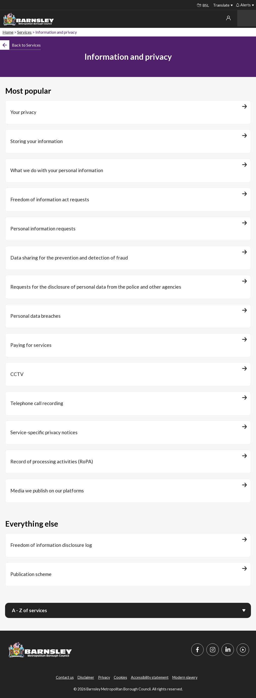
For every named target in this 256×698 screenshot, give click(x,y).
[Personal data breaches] (128, 316)
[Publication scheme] (128, 574)
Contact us (65, 677)
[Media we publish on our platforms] (128, 491)
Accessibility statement (150, 677)
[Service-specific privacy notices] (128, 432)
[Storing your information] (128, 141)
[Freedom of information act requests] (128, 199)
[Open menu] (244, 610)
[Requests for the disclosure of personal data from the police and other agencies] (128, 287)
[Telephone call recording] (128, 403)
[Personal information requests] (128, 229)
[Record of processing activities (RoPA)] (128, 461)
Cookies (120, 677)
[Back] (20, 45)
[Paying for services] (128, 345)
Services (24, 32)
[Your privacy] (128, 112)
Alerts (243, 5)
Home (8, 32)
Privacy (104, 677)
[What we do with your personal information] (128, 170)
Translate (221, 5)
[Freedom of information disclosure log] (128, 545)
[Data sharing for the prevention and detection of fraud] (128, 258)
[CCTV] (128, 374)
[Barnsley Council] (28, 19)
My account (228, 18)
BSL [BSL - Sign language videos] (203, 5)
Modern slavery (184, 677)
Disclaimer (86, 677)
